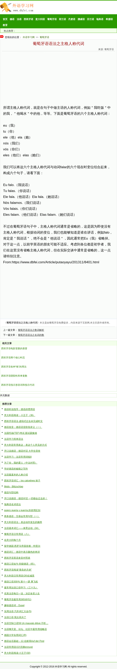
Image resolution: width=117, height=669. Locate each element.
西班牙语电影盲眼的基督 (14, 348)
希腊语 (109, 19)
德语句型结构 (11, 492)
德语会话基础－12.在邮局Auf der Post (24, 641)
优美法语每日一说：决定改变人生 (22, 593)
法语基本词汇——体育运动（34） (22, 528)
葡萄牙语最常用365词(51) (17, 599)
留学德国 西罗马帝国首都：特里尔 (22, 546)
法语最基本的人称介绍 (16, 474)
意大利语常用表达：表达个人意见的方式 (25, 445)
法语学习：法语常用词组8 (18, 456)
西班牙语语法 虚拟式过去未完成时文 (23, 421)
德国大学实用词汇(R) (15, 635)
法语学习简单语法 (13, 439)
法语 (19, 19)
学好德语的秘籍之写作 (16, 468)
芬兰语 (90, 19)
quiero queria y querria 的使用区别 (22, 510)
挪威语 (81, 19)
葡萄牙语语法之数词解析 (31, 330)
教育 (5, 25)
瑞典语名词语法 (12, 504)
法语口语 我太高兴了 (15, 617)
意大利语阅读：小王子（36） (19, 415)
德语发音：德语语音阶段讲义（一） (23, 427)
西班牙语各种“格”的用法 (13, 366)
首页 (5, 19)
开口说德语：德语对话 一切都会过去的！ (25, 498)
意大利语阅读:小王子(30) (17, 653)
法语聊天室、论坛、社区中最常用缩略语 (25, 629)
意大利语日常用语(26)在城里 (19, 575)
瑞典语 (99, 19)
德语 (12, 19)
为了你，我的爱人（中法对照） (20, 462)
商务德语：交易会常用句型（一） (22, 516)
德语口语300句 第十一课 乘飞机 (21, 581)
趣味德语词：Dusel (14, 605)
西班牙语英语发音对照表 (17, 557)
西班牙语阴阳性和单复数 (14, 375)
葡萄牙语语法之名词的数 (31, 335)
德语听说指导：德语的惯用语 (19, 409)
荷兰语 (62, 19)
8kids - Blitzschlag (13, 486)
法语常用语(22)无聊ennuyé (18, 647)
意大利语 (40, 19)
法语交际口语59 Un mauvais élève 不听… (26, 623)
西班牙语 (28, 19)
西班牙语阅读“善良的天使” (18, 569)
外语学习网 (29, 37)
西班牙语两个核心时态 (13, 357)
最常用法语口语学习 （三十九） (21, 587)
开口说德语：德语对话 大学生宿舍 (22, 450)
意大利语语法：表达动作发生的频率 (23, 522)
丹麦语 (71, 19)
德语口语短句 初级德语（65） (20, 563)
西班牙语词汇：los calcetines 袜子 (22, 480)
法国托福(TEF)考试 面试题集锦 (20, 433)
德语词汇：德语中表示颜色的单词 (22, 552)
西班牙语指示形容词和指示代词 (17, 385)
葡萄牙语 (52, 19)
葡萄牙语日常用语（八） (17, 534)
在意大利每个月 (12, 540)
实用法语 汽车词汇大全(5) (17, 611)
